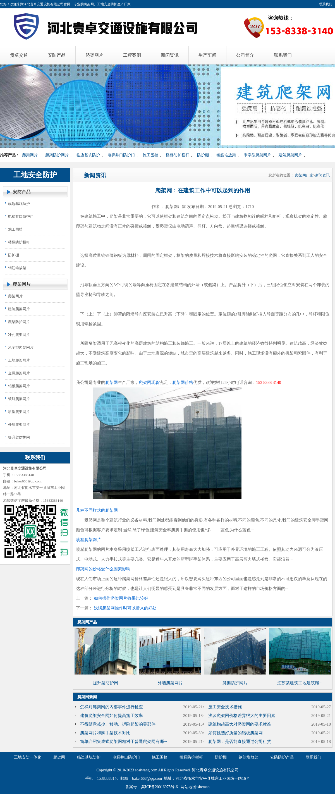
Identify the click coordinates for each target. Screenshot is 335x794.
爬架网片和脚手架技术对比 (105, 733)
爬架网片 (30, 155)
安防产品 (22, 191)
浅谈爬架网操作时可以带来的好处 (125, 608)
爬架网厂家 (304, 175)
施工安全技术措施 (225, 707)
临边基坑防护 (88, 155)
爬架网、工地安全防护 (100, 4)
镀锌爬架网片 (19, 399)
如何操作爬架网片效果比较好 (121, 598)
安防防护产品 (282, 757)
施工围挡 (150, 155)
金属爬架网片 (19, 373)
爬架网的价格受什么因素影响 (103, 569)
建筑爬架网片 (290, 155)
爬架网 (111, 382)
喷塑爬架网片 (19, 412)
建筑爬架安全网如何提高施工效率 (111, 715)
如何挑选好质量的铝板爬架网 (235, 733)
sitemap (203, 787)
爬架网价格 (182, 382)
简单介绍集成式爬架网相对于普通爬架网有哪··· (123, 741)
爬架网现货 (149, 382)
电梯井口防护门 (121, 155)
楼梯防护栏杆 (177, 155)
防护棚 (203, 155)
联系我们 (325, 4)
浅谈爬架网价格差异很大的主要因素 (241, 715)
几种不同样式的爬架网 (97, 510)
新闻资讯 (322, 175)
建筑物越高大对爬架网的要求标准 (239, 724)
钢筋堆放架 (226, 155)
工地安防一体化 (27, 757)
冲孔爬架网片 (19, 335)
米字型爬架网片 (257, 155)
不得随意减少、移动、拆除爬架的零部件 (117, 724)
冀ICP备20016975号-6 (159, 787)
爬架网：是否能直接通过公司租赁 (239, 741)
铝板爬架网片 (19, 386)
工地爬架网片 (19, 360)
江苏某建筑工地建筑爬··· (299, 683)
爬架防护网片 (57, 155)
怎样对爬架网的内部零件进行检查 (111, 707)
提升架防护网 (19, 437)
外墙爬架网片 (19, 424)
